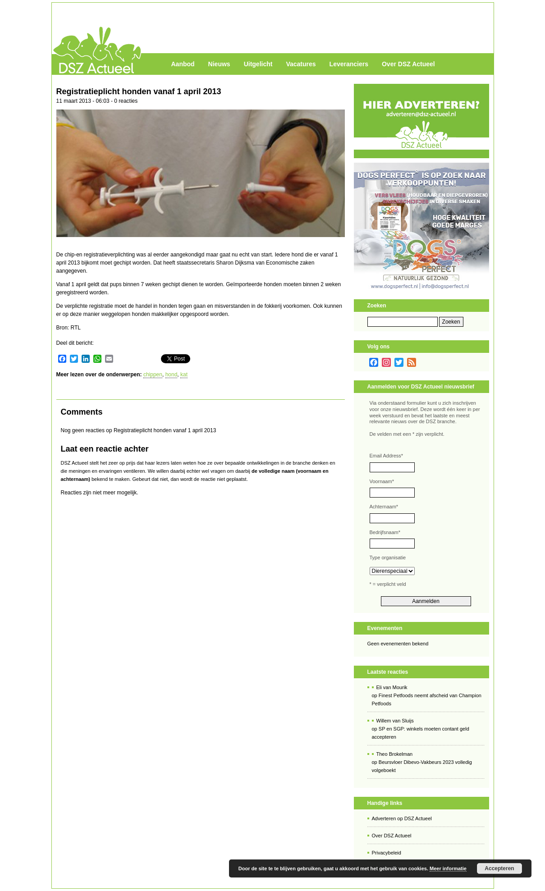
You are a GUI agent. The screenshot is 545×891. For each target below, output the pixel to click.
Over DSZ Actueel (408, 64)
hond (171, 374)
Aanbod (183, 64)
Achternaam (384, 506)
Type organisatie (388, 557)
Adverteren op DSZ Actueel (402, 818)
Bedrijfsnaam (385, 532)
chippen (152, 374)
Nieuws (219, 64)
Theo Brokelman (394, 754)
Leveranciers (349, 64)
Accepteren (499, 868)
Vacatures (301, 64)
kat (184, 374)
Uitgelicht (258, 64)
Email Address (386, 455)
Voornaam (382, 481)
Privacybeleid (386, 852)
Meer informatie (448, 868)
